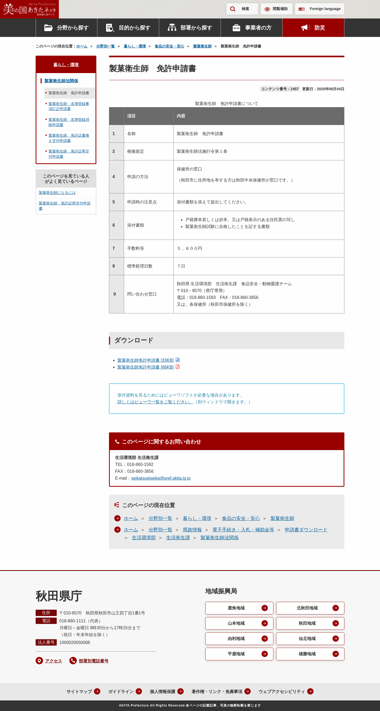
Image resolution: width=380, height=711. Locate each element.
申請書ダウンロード (306, 529)
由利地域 (236, 638)
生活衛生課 (178, 537)
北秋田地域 (307, 608)
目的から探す (134, 28)
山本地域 (236, 623)
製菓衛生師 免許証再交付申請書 (69, 154)
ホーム (81, 46)
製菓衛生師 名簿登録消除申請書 (69, 122)
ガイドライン (121, 691)
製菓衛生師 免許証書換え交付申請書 (69, 138)
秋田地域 (307, 623)
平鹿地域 (236, 654)
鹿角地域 (236, 608)
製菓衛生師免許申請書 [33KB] (145, 360)
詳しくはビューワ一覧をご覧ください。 (155, 402)
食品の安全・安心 (169, 46)
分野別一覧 (105, 46)
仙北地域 (307, 638)
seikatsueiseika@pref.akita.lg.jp (160, 478)
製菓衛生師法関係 (220, 537)
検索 (245, 9)
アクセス (53, 661)
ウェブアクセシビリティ (282, 691)
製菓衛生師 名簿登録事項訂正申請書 (69, 106)
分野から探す (73, 28)
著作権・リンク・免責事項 (217, 691)
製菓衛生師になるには (57, 192)
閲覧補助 (280, 9)
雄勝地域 (307, 654)
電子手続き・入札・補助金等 (243, 529)
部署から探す (196, 28)
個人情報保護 (162, 691)
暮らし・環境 (135, 46)
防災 (320, 28)
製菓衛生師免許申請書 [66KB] (145, 367)
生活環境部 (144, 537)
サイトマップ (79, 691)
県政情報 (192, 529)
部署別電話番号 (93, 661)
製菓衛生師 (202, 46)
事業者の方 (258, 28)
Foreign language (325, 9)
